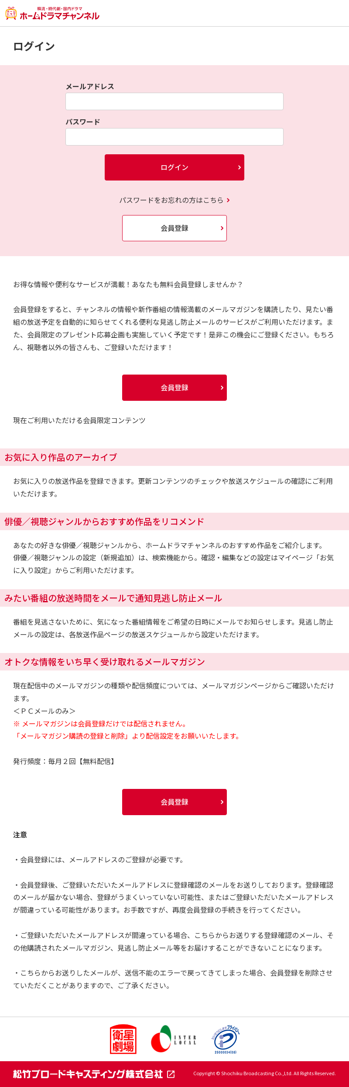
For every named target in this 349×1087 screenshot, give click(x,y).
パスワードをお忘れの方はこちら (171, 199)
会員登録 (174, 227)
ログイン (174, 167)
